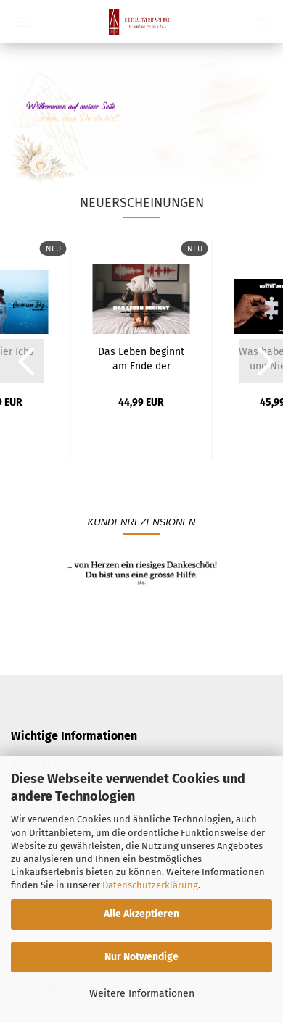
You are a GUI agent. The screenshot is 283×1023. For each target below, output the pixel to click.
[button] (22, 361)
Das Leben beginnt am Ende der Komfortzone (141, 358)
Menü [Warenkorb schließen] (22, 21)
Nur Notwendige (141, 957)
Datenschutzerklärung (150, 885)
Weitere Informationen (141, 993)
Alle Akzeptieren (141, 914)
